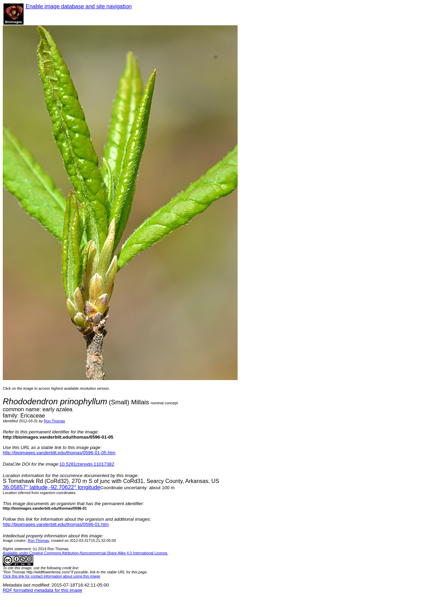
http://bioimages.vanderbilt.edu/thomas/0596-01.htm (56, 524)
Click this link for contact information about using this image (51, 576)
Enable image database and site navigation (78, 6)
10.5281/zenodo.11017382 (87, 464)
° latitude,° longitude (51, 487)
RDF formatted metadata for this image (42, 590)
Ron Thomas (54, 421)
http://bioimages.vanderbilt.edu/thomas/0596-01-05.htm (59, 452)
